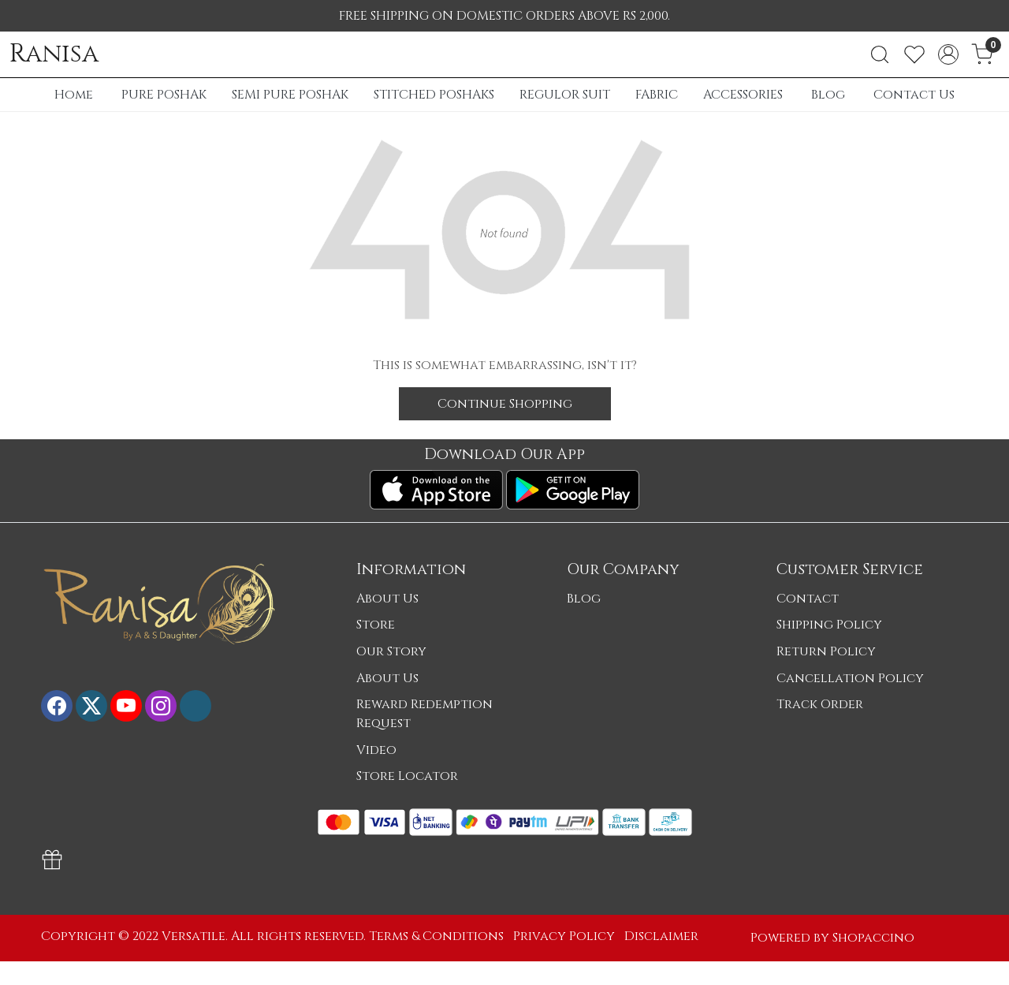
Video (376, 750)
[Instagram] (161, 706)
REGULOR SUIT (564, 94)
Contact (807, 598)
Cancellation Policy (850, 678)
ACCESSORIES (743, 94)
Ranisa (54, 54)
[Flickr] (195, 706)
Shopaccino (873, 937)
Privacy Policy (564, 936)
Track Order (819, 704)
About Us (387, 598)
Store (375, 624)
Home (73, 94)
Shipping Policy (829, 624)
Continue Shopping (504, 403)
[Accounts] (948, 54)
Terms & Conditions (436, 936)
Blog (828, 94)
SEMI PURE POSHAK (290, 94)
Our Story (391, 651)
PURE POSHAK (164, 94)
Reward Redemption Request (424, 714)
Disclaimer (661, 936)
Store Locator (407, 776)
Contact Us (914, 94)
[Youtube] (126, 706)
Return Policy (826, 651)
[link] (879, 54)
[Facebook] (57, 706)
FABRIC (656, 94)
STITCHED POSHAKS (434, 94)
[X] (91, 706)
